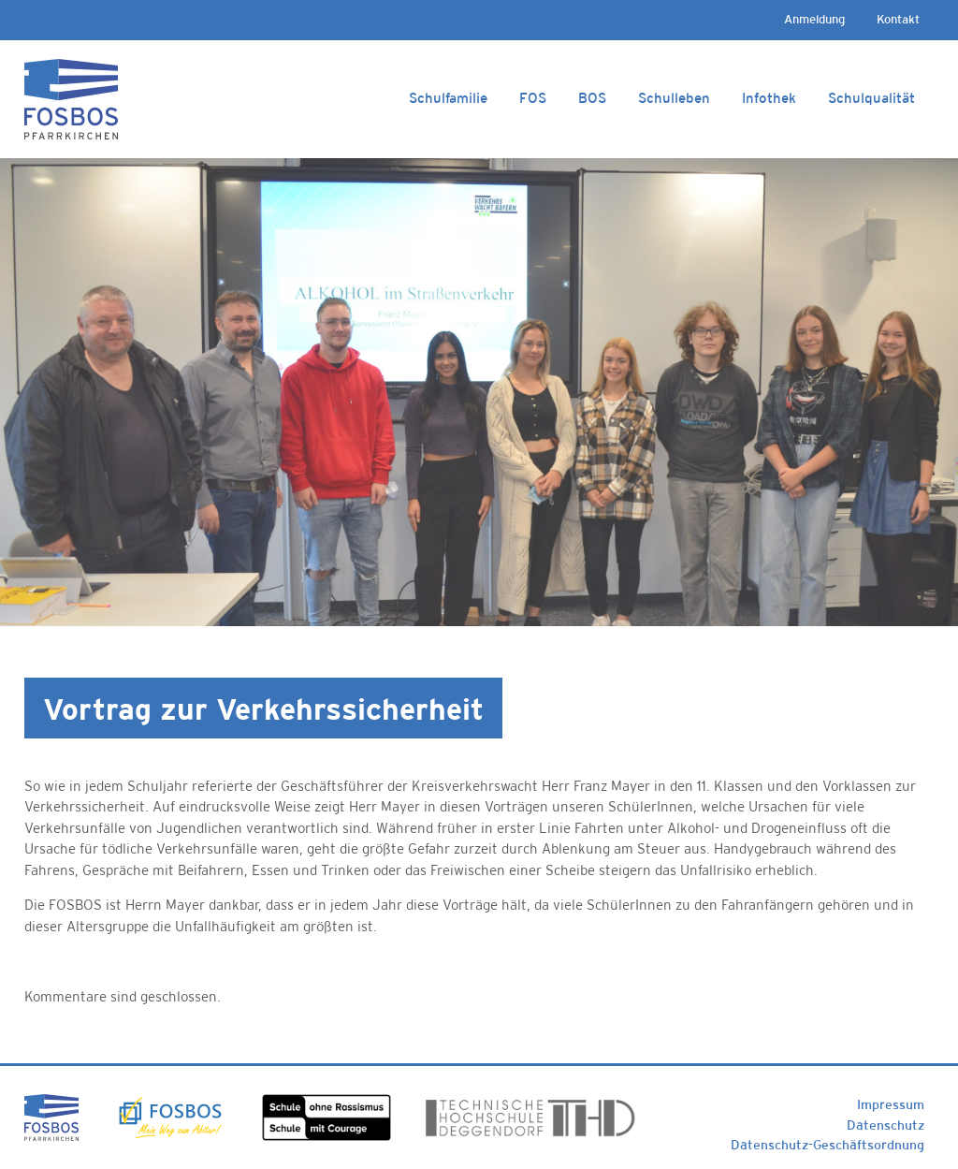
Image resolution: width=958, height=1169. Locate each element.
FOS (532, 98)
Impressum (890, 1104)
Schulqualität (871, 98)
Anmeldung (814, 19)
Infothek (769, 98)
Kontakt (898, 19)
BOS (592, 98)
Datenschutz (885, 1125)
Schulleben (674, 98)
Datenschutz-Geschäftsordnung (827, 1144)
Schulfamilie (448, 98)
